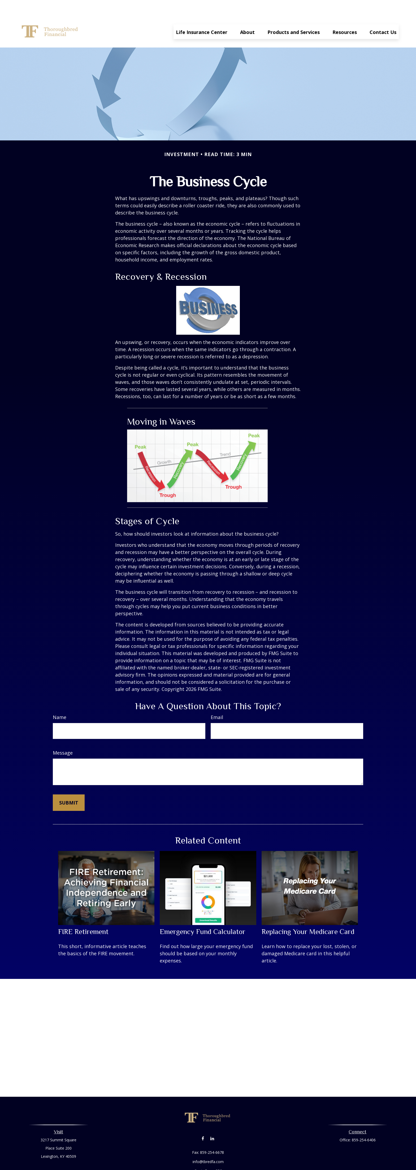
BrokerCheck (263, 1164)
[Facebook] (202, 1122)
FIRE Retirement (83, 916)
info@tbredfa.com (208, 1145)
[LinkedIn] (212, 1122)
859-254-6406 (364, 1123)
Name (59, 701)
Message (63, 737)
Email (217, 701)
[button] (202, 15)
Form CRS (213, 1155)
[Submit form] (69, 786)
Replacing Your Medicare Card (308, 916)
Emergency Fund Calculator (202, 916)
